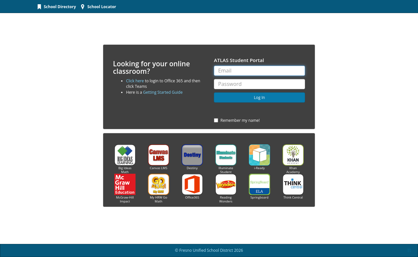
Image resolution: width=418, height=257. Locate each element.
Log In (259, 97)
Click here (135, 81)
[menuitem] (55, 6)
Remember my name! (237, 120)
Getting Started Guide (163, 92)
